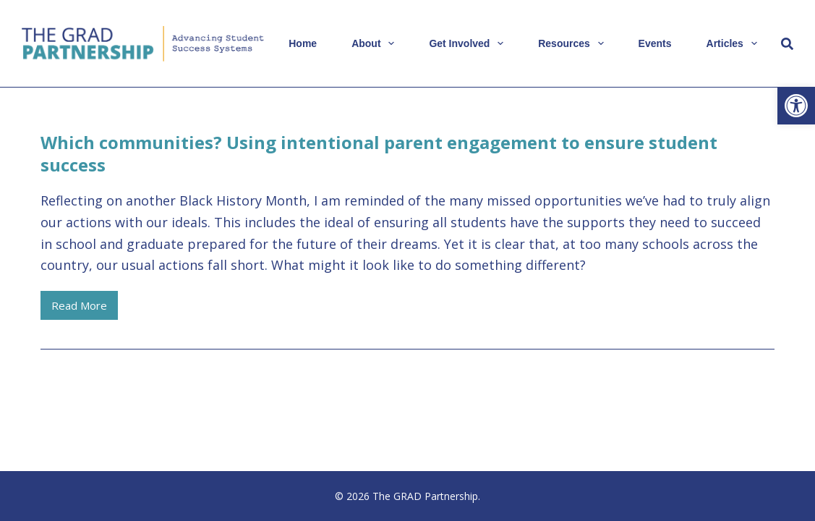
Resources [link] (573, 43)
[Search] (787, 44)
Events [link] (655, 43)
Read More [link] (84, 309)
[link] (796, 105)
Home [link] (303, 43)
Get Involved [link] (469, 43)
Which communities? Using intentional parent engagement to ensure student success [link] (378, 153)
